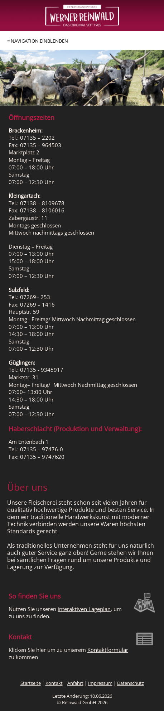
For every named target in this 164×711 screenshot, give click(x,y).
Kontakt (54, 683)
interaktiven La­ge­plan (84, 609)
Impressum (100, 683)
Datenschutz (130, 683)
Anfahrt (75, 683)
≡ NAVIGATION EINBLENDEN (37, 41)
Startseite (30, 683)
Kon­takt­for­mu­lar (107, 650)
